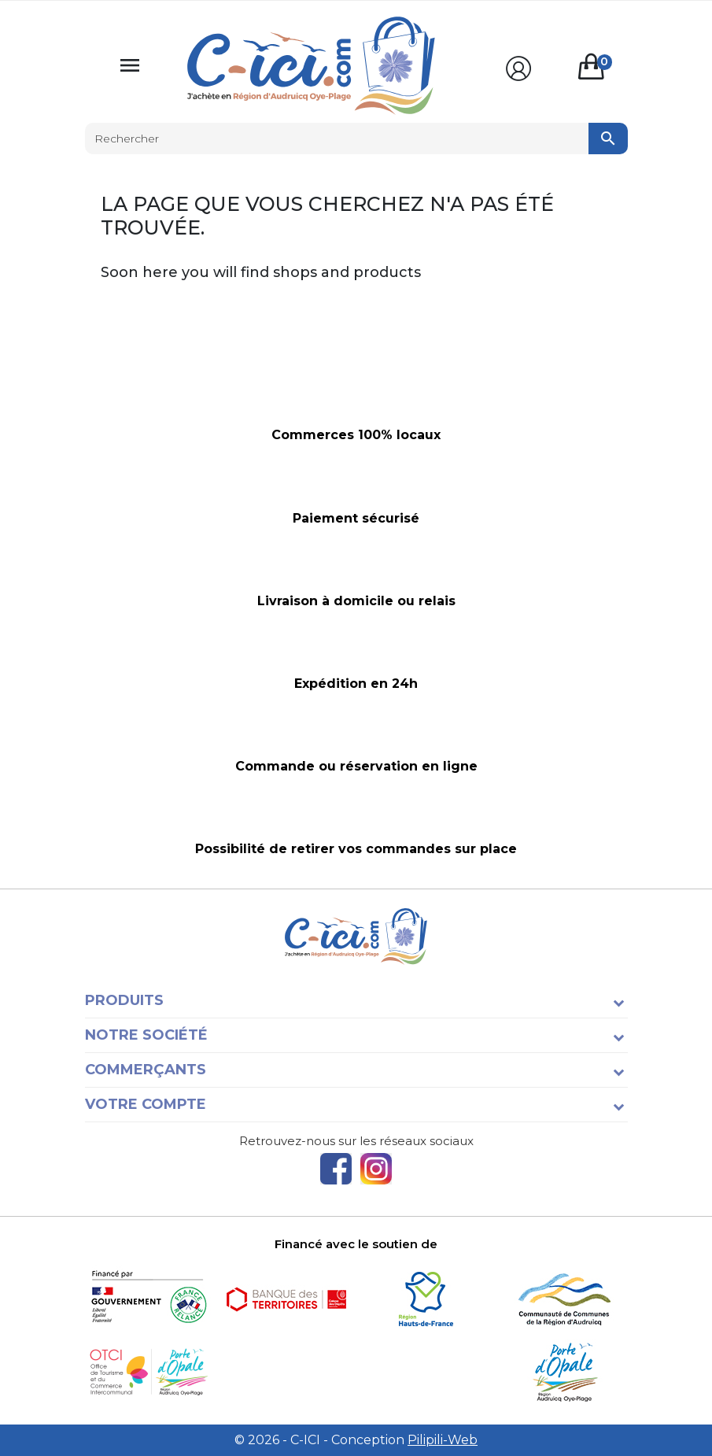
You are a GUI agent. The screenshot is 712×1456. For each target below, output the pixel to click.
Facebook (336, 1168)
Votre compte (145, 1104)
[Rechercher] (356, 138)
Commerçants (145, 1069)
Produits (124, 1000)
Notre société (146, 1035)
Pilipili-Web (443, 1439)
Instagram (376, 1168)
